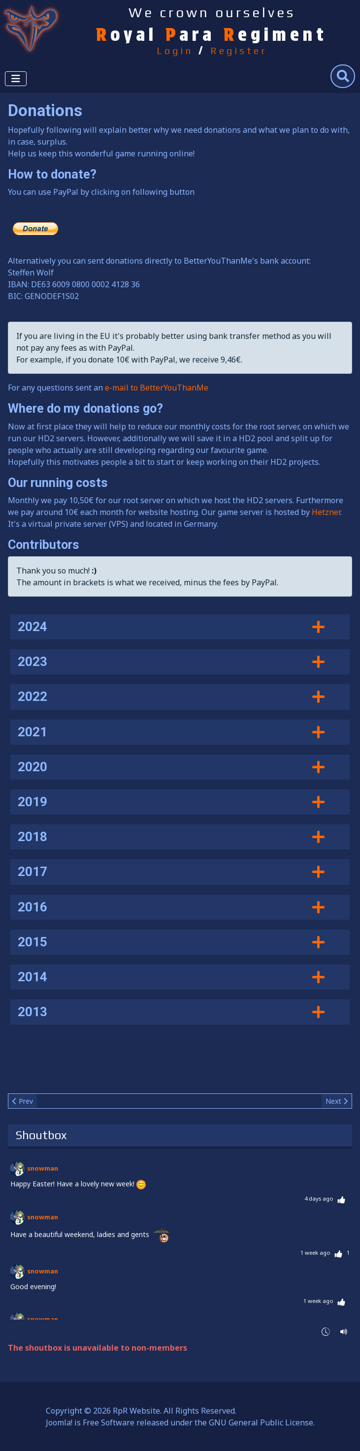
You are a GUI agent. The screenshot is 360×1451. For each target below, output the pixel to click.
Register (238, 50)
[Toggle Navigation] (16, 78)
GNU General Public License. (262, 1422)
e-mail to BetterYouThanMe (156, 387)
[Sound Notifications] (344, 1331)
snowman (42, 1168)
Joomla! (59, 1422)
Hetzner (326, 512)
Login (175, 50)
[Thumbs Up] (341, 1199)
